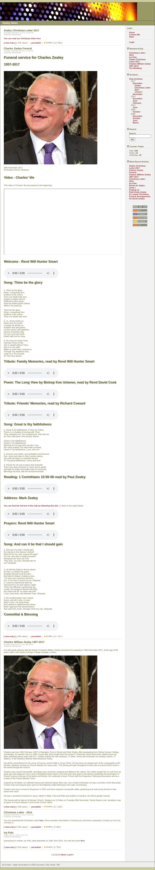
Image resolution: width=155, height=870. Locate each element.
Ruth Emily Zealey (137, 192)
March (136, 123)
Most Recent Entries (138, 162)
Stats (131, 37)
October (136, 112)
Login (132, 42)
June (135, 101)
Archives (132, 75)
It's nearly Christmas (139, 194)
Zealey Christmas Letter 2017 (137, 60)
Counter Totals (135, 146)
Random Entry (135, 49)
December (137, 83)
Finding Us (134, 190)
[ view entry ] (10, 43)
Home (132, 32)
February (137, 103)
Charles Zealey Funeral (136, 171)
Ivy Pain (133, 57)
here (41, 820)
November (138, 94)
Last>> (70, 855)
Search (131, 129)
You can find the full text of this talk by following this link (31, 506)
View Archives (136, 79)
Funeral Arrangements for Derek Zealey (139, 197)
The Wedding (135, 68)
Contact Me (134, 35)
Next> (64, 855)
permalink (36, 43)
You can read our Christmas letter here (22, 38)
